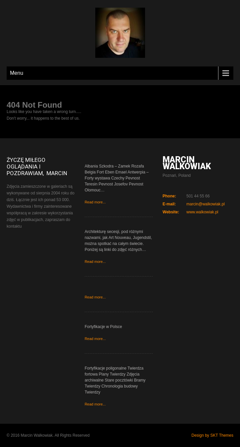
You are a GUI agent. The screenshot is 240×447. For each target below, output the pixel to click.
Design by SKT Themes (212, 435)
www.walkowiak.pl (202, 212)
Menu (16, 73)
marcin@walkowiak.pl (205, 204)
